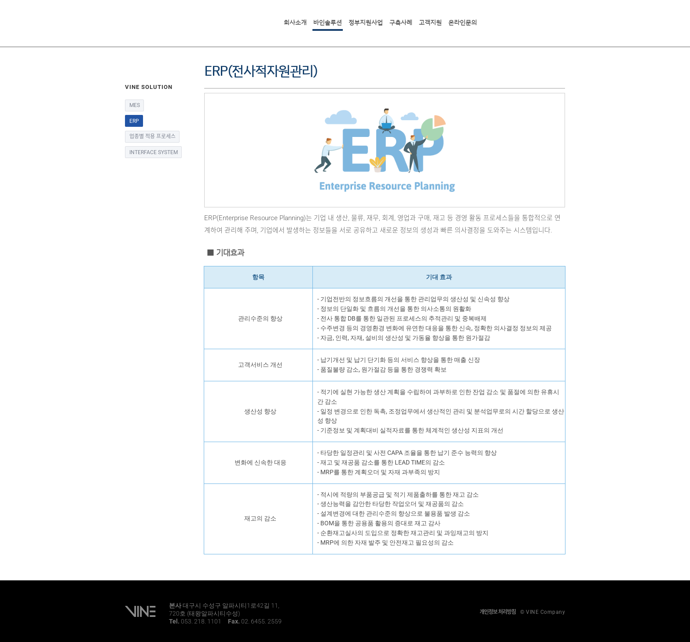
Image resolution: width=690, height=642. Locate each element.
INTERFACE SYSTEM (153, 152)
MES (134, 105)
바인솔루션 (327, 22)
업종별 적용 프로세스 (152, 136)
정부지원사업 (366, 22)
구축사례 (400, 22)
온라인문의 (462, 22)
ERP (134, 121)
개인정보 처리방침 (498, 612)
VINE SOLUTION (159, 22)
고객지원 (430, 22)
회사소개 (295, 22)
